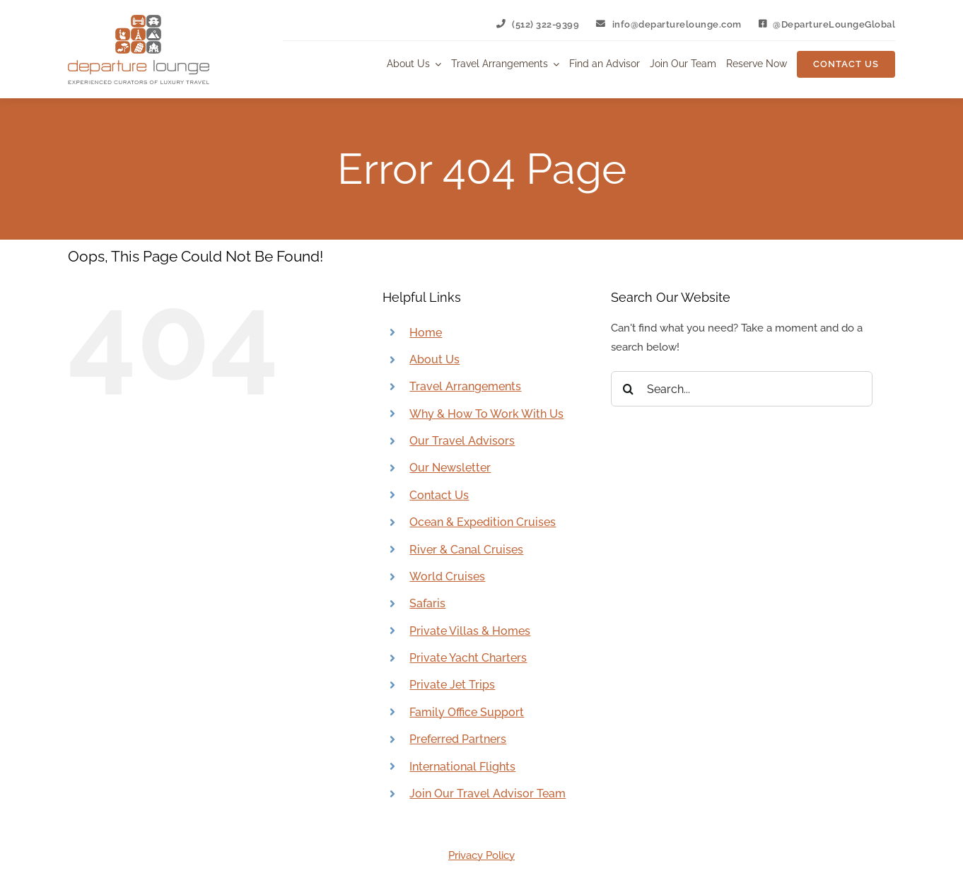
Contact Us (439, 495)
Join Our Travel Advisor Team (487, 793)
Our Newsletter (450, 467)
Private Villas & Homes (469, 631)
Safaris (427, 603)
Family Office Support (466, 712)
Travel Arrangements (465, 386)
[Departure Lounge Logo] (138, 19)
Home (425, 332)
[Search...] (741, 388)
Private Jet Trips (452, 684)
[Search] (628, 388)
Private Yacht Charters (468, 657)
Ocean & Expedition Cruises (482, 522)
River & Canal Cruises (466, 549)
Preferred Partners (457, 739)
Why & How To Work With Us (486, 414)
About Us (434, 359)
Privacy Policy (481, 855)
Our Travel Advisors (462, 440)
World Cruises (447, 576)
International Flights (462, 766)
